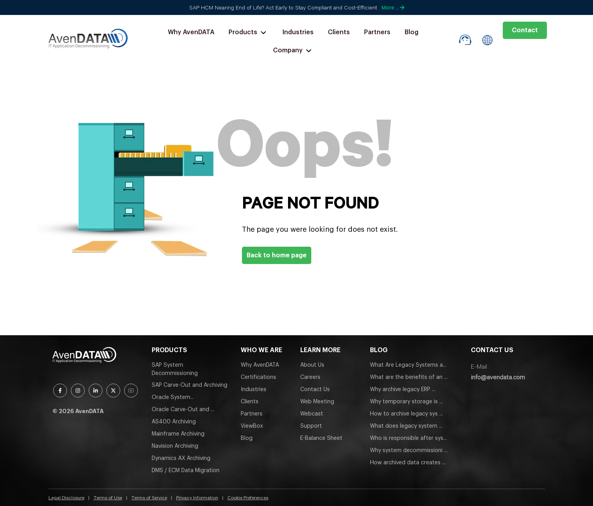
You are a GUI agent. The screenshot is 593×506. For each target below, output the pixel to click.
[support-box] (465, 40)
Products (248, 32)
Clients (339, 32)
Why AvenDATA (191, 32)
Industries (298, 32)
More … (392, 7)
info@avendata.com (498, 376)
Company (293, 50)
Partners (377, 32)
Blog (411, 32)
